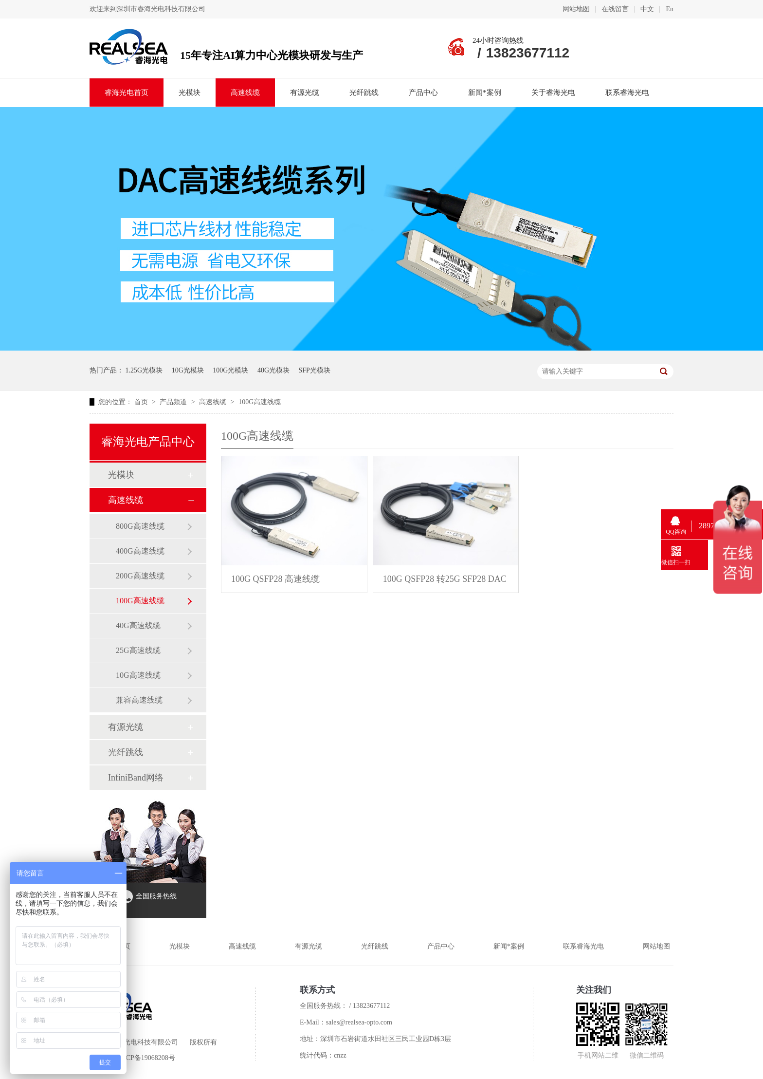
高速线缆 (245, 92)
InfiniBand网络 (136, 777)
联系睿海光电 (627, 92)
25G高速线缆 (138, 650)
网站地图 (576, 9)
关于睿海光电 (553, 92)
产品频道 (174, 402)
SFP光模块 (314, 370)
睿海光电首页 (126, 92)
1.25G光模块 (144, 370)
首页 (142, 402)
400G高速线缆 (140, 551)
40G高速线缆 (138, 625)
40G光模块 (273, 370)
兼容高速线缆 (139, 700)
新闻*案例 (484, 92)
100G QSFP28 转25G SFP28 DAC (445, 579)
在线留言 (615, 9)
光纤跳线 (364, 92)
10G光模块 (188, 370)
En (669, 9)
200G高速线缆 (140, 576)
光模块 (189, 92)
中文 (647, 9)
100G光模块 (230, 370)
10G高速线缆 (138, 675)
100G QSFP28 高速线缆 (275, 579)
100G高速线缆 (259, 402)
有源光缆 (304, 92)
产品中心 (423, 92)
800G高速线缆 (140, 526)
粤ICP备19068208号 (146, 1057)
